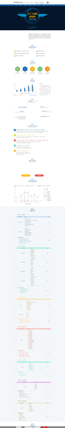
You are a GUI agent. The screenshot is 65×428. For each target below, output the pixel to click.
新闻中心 (34, 5)
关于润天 (44, 5)
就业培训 (25, 5)
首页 (16, 5)
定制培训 (30, 5)
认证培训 (21, 5)
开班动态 (39, 5)
